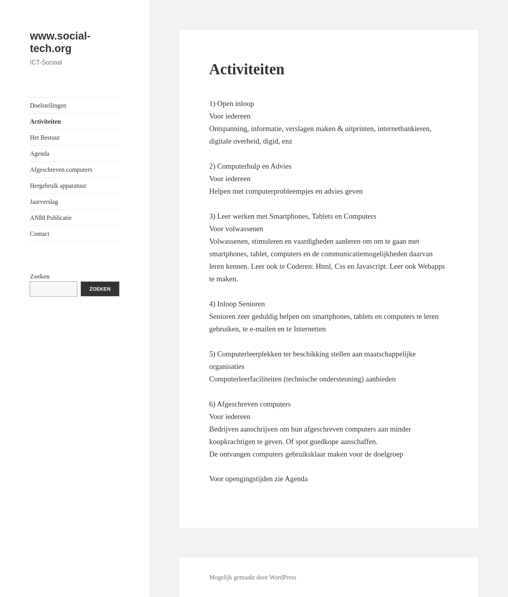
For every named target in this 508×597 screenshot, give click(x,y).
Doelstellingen (48, 105)
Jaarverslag (44, 201)
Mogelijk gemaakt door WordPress (252, 577)
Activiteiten (45, 121)
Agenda (39, 153)
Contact (39, 233)
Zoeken (40, 276)
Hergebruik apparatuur (58, 185)
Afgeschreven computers (61, 169)
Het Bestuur (45, 137)
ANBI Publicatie (51, 217)
